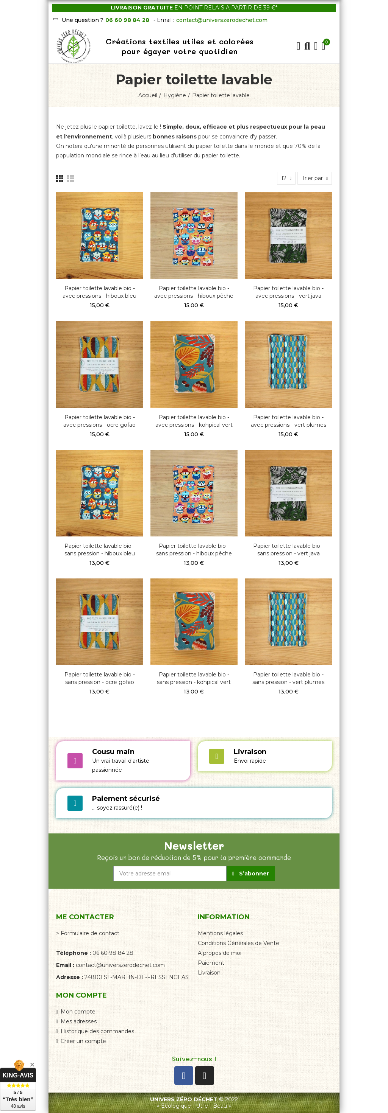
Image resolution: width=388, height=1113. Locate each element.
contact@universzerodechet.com (222, 20)
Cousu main (113, 752)
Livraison (250, 752)
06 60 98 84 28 (127, 20)
